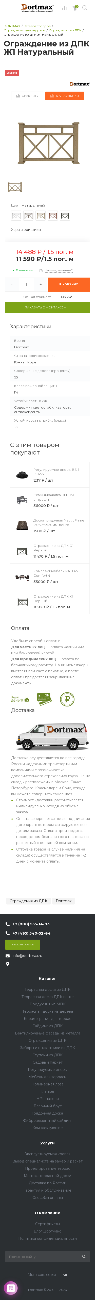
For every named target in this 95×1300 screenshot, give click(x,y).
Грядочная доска (47, 1113)
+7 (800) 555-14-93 (31, 924)
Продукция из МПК (48, 1004)
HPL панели (47, 1098)
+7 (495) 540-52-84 (32, 933)
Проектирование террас (47, 1168)
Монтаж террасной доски (47, 1176)
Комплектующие (47, 1128)
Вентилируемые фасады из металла (47, 1033)
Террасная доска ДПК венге (48, 997)
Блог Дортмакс (47, 1231)
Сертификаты (47, 1224)
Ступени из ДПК (47, 1055)
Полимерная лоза (47, 1084)
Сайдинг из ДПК (47, 1026)
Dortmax (63, 901)
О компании (48, 1212)
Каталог (47, 978)
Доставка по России (47, 1183)
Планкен (47, 1091)
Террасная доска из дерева (47, 1011)
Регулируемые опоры (47, 1069)
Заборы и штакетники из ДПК (47, 1048)
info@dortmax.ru (27, 955)
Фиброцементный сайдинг (47, 1120)
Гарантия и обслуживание (47, 1190)
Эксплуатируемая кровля (47, 1154)
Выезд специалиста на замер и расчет (47, 1161)
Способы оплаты (47, 1197)
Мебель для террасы (47, 1077)
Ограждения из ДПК (28, 901)
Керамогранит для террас (47, 1018)
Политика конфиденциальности (47, 1238)
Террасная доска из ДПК (47, 989)
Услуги (47, 1143)
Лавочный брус (47, 1106)
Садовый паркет (48, 1062)
